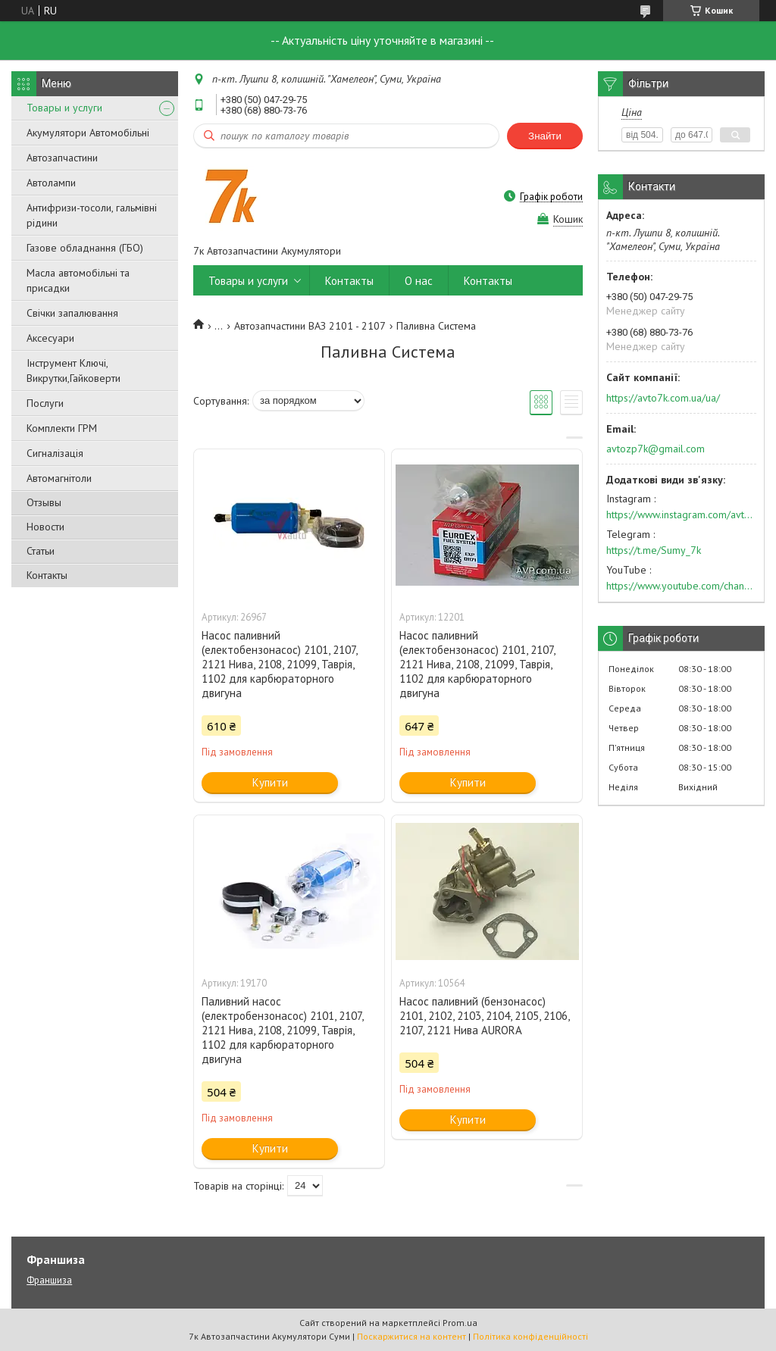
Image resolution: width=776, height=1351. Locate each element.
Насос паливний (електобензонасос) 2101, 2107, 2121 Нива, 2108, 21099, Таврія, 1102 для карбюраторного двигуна (279, 664)
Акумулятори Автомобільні (88, 132)
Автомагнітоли (59, 478)
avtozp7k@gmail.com (655, 448)
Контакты (47, 575)
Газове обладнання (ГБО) (85, 248)
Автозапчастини (62, 157)
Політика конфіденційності (530, 1336)
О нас (419, 280)
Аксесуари (50, 338)
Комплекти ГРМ (62, 428)
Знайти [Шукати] (545, 136)
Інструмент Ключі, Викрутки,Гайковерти (73, 370)
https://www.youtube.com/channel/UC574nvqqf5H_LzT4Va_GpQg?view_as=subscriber (681, 586)
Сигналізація (55, 453)
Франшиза (49, 1280)
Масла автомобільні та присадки (78, 280)
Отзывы (44, 502)
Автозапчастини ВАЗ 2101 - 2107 (310, 326)
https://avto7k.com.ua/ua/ (663, 398)
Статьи (41, 551)
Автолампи (51, 182)
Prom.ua (460, 1322)
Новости (45, 526)
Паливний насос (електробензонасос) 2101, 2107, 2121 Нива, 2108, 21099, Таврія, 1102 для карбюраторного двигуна (282, 1030)
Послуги (45, 403)
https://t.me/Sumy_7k (653, 550)
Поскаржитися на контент (411, 1336)
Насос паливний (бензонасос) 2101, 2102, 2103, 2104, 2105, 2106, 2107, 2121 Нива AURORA (484, 1015)
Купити (270, 782)
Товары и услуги (64, 107)
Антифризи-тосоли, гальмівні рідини (92, 215)
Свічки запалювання (72, 313)
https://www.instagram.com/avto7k (681, 514)
